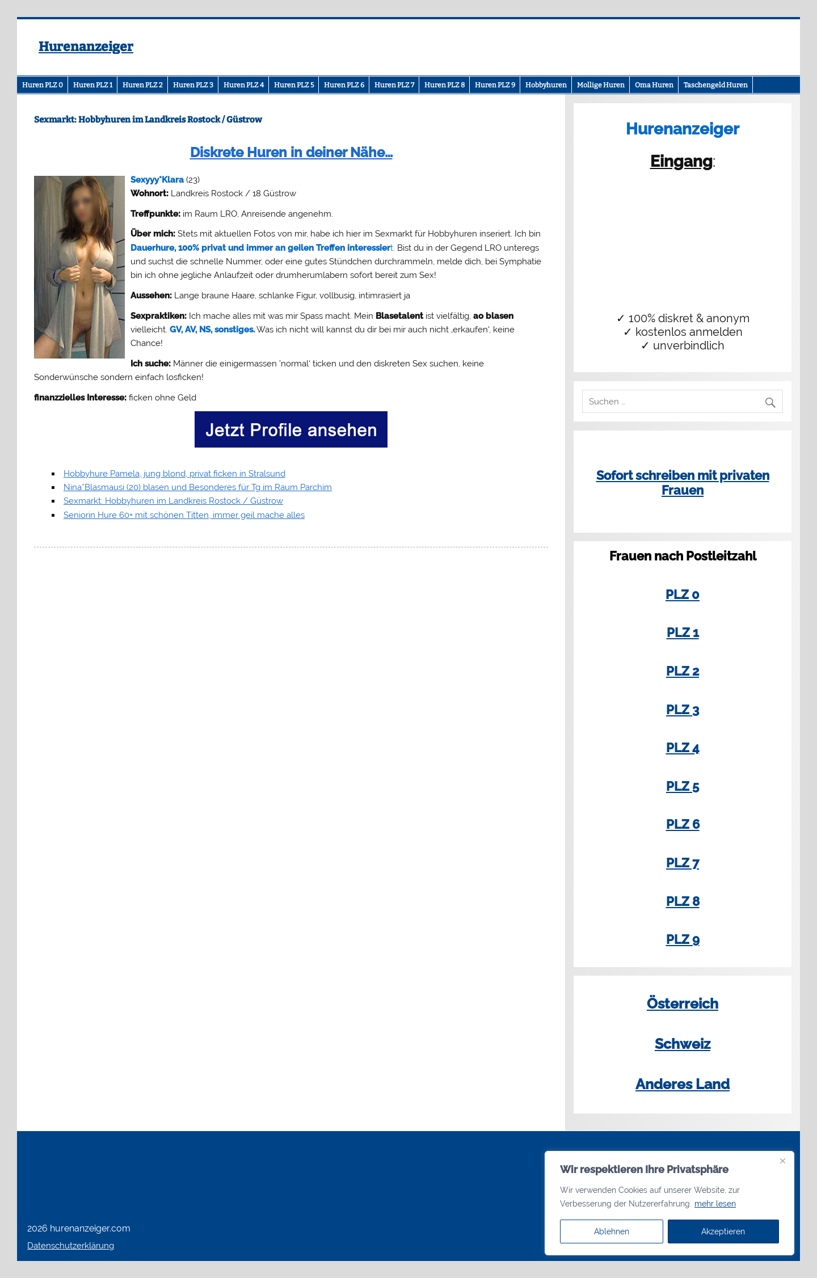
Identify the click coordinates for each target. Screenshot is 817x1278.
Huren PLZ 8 (444, 85)
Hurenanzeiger (86, 46)
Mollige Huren (601, 85)
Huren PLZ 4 (244, 85)
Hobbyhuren (546, 85)
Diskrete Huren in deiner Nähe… (291, 152)
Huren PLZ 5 (294, 85)
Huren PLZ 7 (394, 85)
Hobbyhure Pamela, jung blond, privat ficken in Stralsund (174, 474)
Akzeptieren (723, 1231)
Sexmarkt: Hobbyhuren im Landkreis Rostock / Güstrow (173, 501)
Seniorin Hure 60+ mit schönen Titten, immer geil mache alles (184, 515)
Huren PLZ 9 (495, 85)
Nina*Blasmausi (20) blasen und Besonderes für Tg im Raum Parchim (198, 487)
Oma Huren (654, 85)
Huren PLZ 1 (92, 85)
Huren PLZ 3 (193, 85)
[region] (669, 1203)
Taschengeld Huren (716, 85)
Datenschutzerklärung (70, 1246)
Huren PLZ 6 (344, 85)
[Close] (782, 1160)
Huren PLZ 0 (42, 85)
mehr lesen (715, 1203)
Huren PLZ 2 (143, 85)
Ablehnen (611, 1231)
